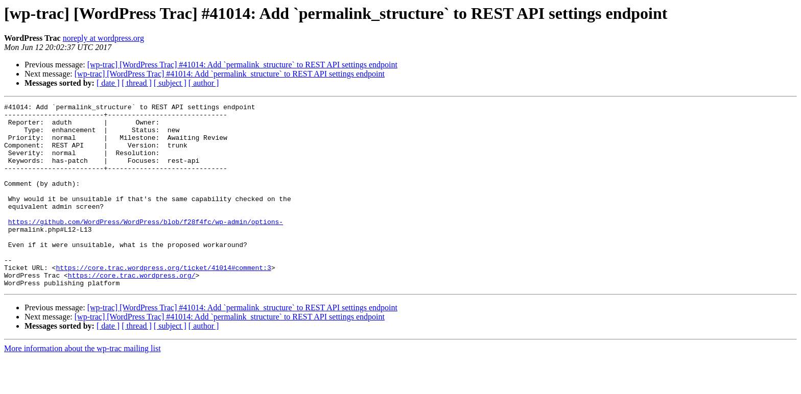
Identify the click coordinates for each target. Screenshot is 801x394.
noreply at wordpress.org (103, 38)
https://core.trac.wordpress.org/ (132, 310)
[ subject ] (170, 83)
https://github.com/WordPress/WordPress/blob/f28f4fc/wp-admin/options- (145, 246)
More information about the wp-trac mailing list (82, 385)
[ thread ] (137, 83)
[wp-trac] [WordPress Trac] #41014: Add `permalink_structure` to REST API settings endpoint (242, 64)
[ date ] (108, 83)
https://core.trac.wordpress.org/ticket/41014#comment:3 (163, 301)
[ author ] (204, 83)
